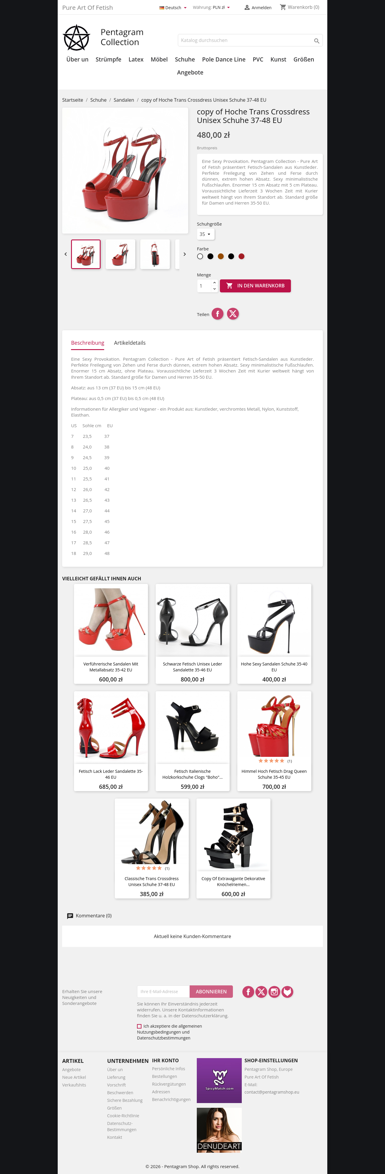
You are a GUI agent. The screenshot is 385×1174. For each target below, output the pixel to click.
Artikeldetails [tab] (130, 342)
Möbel (159, 59)
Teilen (217, 314)
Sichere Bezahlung (125, 1100)
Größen (304, 59)
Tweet (233, 314)
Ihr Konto (165, 1060)
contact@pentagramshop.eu (271, 1092)
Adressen (161, 1091)
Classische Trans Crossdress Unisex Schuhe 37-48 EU (151, 881)
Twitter (261, 992)
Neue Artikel (74, 1077)
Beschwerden (120, 1092)
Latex (136, 59)
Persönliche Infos (168, 1068)
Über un (77, 59)
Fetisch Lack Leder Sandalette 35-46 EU (111, 774)
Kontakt (114, 1137)
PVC (258, 59)
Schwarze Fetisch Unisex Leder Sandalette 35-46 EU (192, 667)
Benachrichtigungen (171, 1099)
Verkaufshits (74, 1085)
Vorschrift (116, 1085)
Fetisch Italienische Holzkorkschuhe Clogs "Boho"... (192, 774)
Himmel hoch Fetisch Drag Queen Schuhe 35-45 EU (274, 774)
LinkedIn (287, 992)
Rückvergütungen (169, 1084)
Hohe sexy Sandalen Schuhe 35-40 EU (274, 667)
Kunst (278, 59)
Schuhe (185, 59)
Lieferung (116, 1077)
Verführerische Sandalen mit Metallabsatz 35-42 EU (110, 667)
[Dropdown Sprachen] (174, 7)
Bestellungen (164, 1076)
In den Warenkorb (255, 286)
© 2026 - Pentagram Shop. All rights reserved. (192, 1166)
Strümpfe (108, 59)
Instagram (274, 992)
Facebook (248, 992)
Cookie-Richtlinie (123, 1115)
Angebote (190, 72)
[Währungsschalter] (222, 7)
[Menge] (204, 285)
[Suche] (250, 40)
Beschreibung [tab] (87, 342)
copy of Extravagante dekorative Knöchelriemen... (233, 881)
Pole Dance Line (224, 59)
